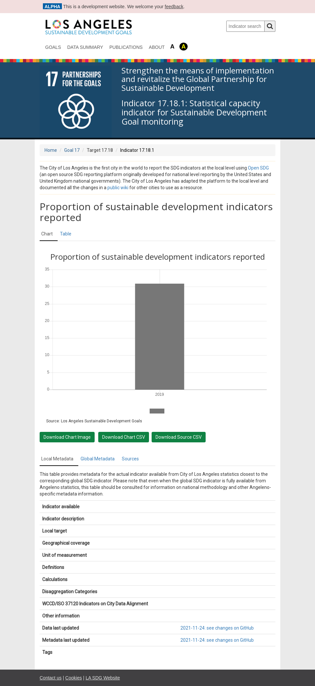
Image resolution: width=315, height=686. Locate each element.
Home (51, 150)
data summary (85, 47)
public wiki (117, 187)
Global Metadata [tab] (98, 458)
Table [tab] (65, 233)
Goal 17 (72, 150)
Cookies (73, 677)
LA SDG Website (102, 677)
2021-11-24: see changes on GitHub (217, 628)
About (157, 47)
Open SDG (258, 168)
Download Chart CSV (123, 437)
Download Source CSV (179, 437)
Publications (126, 47)
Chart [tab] (47, 233)
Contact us (51, 677)
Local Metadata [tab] (57, 458)
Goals (53, 47)
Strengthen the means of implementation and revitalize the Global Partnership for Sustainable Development (197, 79)
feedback (174, 6)
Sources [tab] (130, 458)
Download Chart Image (67, 437)
